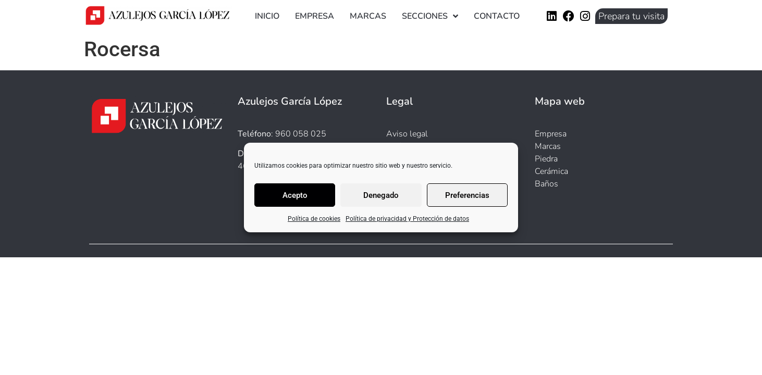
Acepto (295, 195)
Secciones (430, 16)
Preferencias (467, 195)
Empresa (314, 16)
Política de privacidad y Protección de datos (407, 218)
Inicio (267, 16)
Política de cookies (314, 218)
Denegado (381, 195)
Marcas (368, 16)
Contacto (497, 16)
